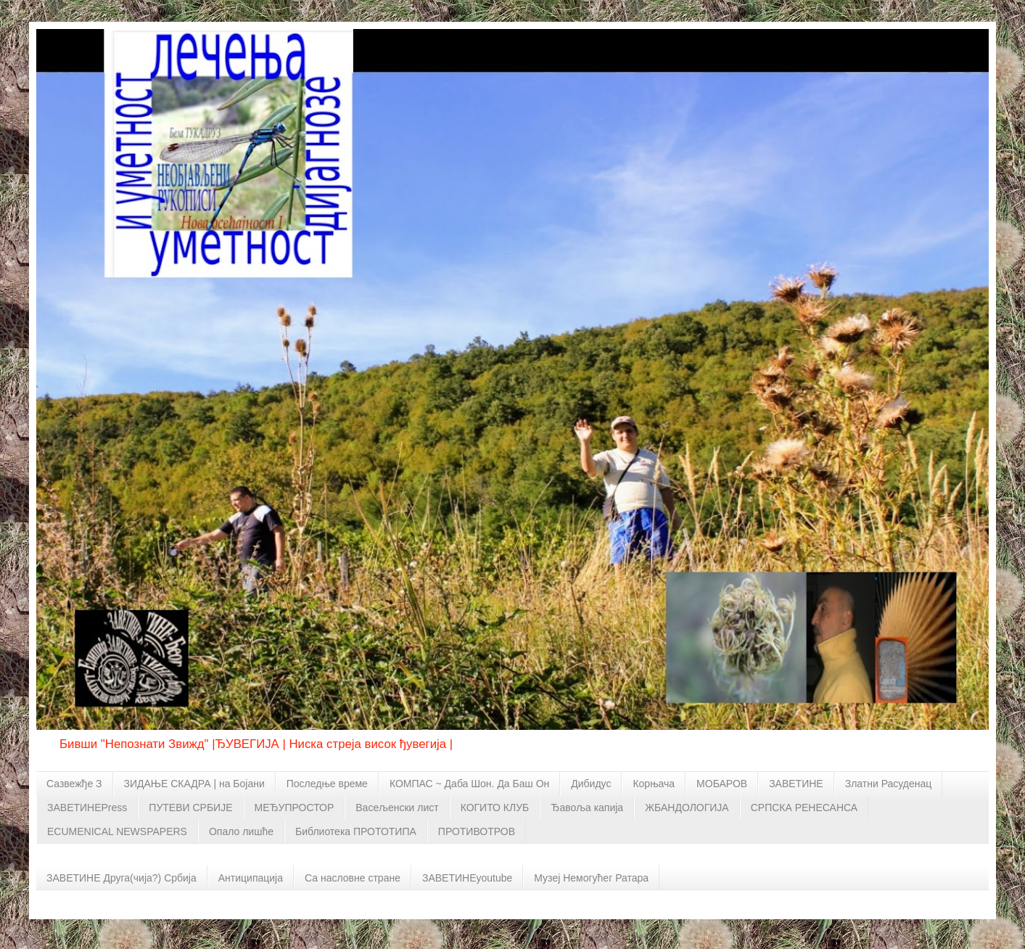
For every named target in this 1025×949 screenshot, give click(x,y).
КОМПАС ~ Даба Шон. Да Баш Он (469, 783)
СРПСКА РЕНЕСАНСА (804, 807)
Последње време (327, 783)
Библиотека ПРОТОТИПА (355, 831)
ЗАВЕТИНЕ (796, 783)
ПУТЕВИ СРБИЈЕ (190, 807)
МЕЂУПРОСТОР (294, 807)
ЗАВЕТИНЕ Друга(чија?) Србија (121, 878)
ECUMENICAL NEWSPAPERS (117, 831)
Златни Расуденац (888, 783)
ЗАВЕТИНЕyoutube (467, 878)
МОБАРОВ (721, 783)
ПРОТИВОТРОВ (476, 831)
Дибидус (591, 783)
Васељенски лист (396, 807)
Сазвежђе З (74, 783)
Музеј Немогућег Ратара (591, 878)
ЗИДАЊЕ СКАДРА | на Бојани (194, 783)
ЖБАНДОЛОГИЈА (687, 807)
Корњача (654, 783)
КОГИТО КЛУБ (495, 807)
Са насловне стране (352, 878)
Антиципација (250, 878)
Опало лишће (241, 831)
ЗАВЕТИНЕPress (87, 807)
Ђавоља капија (587, 807)
